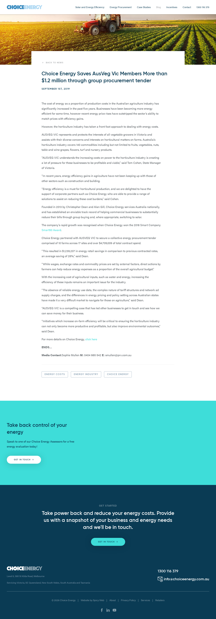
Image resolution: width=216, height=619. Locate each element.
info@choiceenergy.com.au (183, 579)
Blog (158, 7)
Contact (187, 7)
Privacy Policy (128, 600)
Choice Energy (118, 374)
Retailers (159, 600)
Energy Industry (86, 374)
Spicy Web (98, 600)
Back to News (52, 63)
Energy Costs (55, 374)
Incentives (171, 7)
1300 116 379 (202, 7)
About (112, 600)
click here (91, 339)
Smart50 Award (51, 230)
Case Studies (144, 7)
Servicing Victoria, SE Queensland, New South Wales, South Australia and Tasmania (48, 582)
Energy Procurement (121, 7)
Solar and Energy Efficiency (89, 7)
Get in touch (24, 459)
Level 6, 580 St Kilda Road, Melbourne (25, 576)
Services (145, 600)
